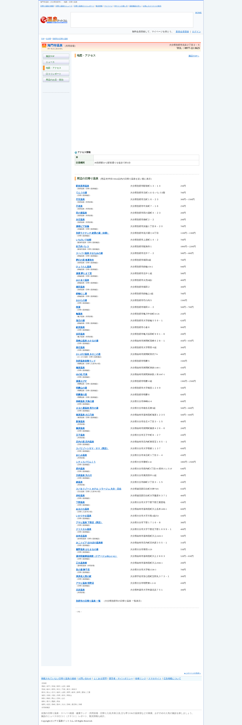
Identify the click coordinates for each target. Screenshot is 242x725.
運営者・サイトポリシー (121, 678)
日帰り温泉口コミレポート (84, 6)
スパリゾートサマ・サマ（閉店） (92, 448)
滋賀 (43, 695)
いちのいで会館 (83, 239)
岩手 (48, 686)
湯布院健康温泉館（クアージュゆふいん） (96, 556)
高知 (58, 701)
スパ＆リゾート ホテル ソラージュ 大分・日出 (98, 489)
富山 (48, 692)
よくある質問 (100, 678)
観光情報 (99, 6)
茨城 (43, 689)
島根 (48, 698)
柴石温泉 (80, 347)
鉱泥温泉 (80, 327)
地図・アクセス (53, 68)
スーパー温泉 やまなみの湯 (89, 253)
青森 (43, 686)
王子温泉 (80, 435)
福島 (68, 686)
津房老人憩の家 (83, 576)
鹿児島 (74, 704)
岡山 (53, 698)
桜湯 (78, 307)
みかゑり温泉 (82, 280)
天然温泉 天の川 (84, 475)
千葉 (63, 689)
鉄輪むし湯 (81, 293)
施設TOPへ (194, 56)
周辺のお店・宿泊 (54, 79)
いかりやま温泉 (83, 515)
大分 (63, 704)
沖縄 (80, 704)
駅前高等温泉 (82, 186)
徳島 (43, 701)
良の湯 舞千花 (83, 569)
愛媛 (53, 701)
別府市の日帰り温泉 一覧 (88, 601)
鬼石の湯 (80, 320)
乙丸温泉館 (81, 563)
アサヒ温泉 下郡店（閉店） (89, 522)
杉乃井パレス (82, 246)
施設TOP (49, 56)
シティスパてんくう (86, 462)
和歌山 (69, 695)
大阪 (53, 695)
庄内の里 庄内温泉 (85, 441)
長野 (68, 692)
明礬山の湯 (81, 388)
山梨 (63, 692)
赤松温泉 (80, 495)
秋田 (58, 686)
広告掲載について (172, 678)
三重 (88, 692)
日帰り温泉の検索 (47, 6)
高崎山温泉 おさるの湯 (87, 340)
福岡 (43, 704)
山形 (63, 686)
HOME (198, 12)
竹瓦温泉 (80, 199)
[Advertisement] (56, 145)
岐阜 (73, 692)
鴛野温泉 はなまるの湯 (87, 549)
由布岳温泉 (81, 536)
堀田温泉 (80, 287)
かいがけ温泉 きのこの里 (88, 354)
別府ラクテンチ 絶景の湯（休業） (92, 233)
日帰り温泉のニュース (63, 6)
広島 (58, 698)
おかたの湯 (81, 300)
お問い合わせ (84, 678)
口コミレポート (53, 74)
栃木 (48, 689)
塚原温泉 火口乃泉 (85, 414)
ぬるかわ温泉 (82, 509)
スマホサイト (154, 678)
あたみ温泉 (81, 455)
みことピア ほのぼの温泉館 (89, 542)
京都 (48, 695)
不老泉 (79, 206)
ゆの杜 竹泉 (81, 374)
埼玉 (58, 689)
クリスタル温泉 (83, 529)
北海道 (44, 683)
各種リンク (140, 678)
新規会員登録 (182, 31)
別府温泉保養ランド (86, 361)
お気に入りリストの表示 (152, 6)
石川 (53, 692)
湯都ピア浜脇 (82, 226)
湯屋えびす (81, 381)
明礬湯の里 (81, 394)
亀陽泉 (79, 314)
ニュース (50, 62)
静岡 (78, 692)
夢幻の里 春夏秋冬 (85, 260)
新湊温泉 (80, 421)
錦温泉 (79, 482)
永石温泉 (80, 219)
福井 (58, 692)
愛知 (83, 692)
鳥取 (43, 698)
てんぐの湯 (81, 192)
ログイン (196, 31)
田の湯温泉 (81, 213)
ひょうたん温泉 (83, 266)
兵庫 (58, 695)
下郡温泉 (80, 502)
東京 (68, 689)
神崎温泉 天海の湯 (85, 401)
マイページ (108, 6)
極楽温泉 (80, 367)
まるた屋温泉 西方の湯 (87, 408)
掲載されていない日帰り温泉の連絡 (58, 678)
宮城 (53, 686)
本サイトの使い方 (121, 6)
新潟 (43, 692)
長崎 (53, 704)
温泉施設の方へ (135, 6)
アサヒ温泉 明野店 (85, 583)
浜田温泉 (80, 334)
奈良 (63, 695)
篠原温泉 (80, 428)
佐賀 (48, 704)
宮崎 (68, 704)
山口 (63, 698)
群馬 (53, 689)
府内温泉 (80, 468)
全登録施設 (46, 707)
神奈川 (74, 689)
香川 (48, 701)
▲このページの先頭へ (192, 673)
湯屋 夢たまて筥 (84, 273)
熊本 (58, 704)
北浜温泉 (80, 590)
